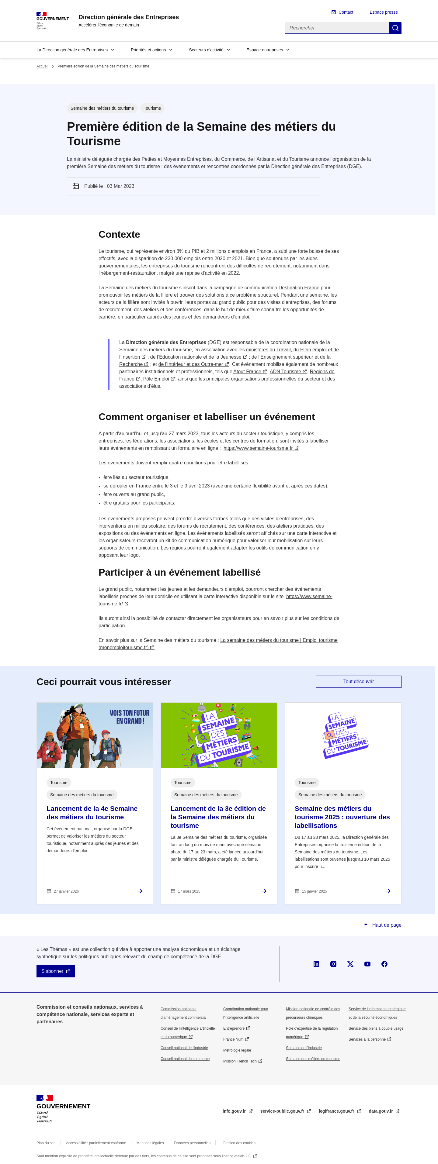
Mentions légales (150, 1143)
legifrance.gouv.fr (337, 1111)
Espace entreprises (265, 49)
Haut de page (386, 925)
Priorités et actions (148, 49)
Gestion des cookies (239, 1143)
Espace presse (384, 12)
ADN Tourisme (285, 371)
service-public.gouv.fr (282, 1111)
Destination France (299, 287)
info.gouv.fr (235, 1111)
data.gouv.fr (381, 1111)
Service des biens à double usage (376, 1028)
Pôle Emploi (156, 378)
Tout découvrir (358, 681)
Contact (346, 12)
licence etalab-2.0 (237, 1156)
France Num (233, 1039)
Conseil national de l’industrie (184, 1048)
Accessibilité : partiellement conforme (96, 1143)
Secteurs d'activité (206, 49)
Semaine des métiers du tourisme (313, 1059)
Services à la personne (367, 1039)
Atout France (247, 371)
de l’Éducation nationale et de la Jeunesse (196, 357)
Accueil (42, 66)
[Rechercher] (337, 28)
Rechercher (395, 28)
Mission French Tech (240, 1061)
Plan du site (46, 1143)
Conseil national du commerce (185, 1059)
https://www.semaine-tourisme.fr (258, 448)
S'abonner (52, 971)
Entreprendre (234, 1028)
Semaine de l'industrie (304, 1048)
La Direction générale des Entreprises (72, 49)
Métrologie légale (237, 1050)
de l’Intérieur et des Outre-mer (190, 364)
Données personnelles (192, 1143)
